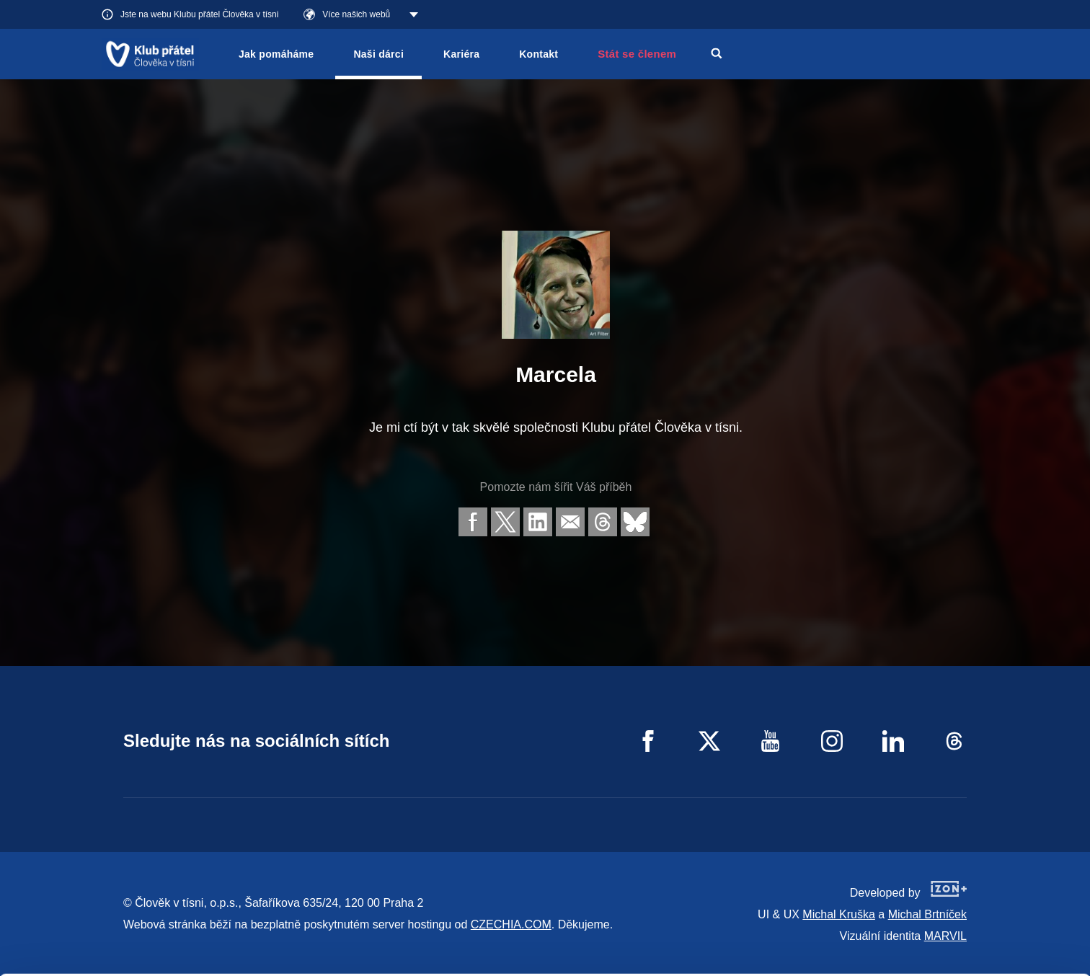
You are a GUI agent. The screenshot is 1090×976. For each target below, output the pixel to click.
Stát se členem (637, 54)
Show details (222, 957)
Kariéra (461, 54)
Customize (970, 909)
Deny (970, 946)
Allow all (970, 873)
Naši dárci (378, 54)
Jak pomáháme (276, 54)
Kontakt (538, 54)
